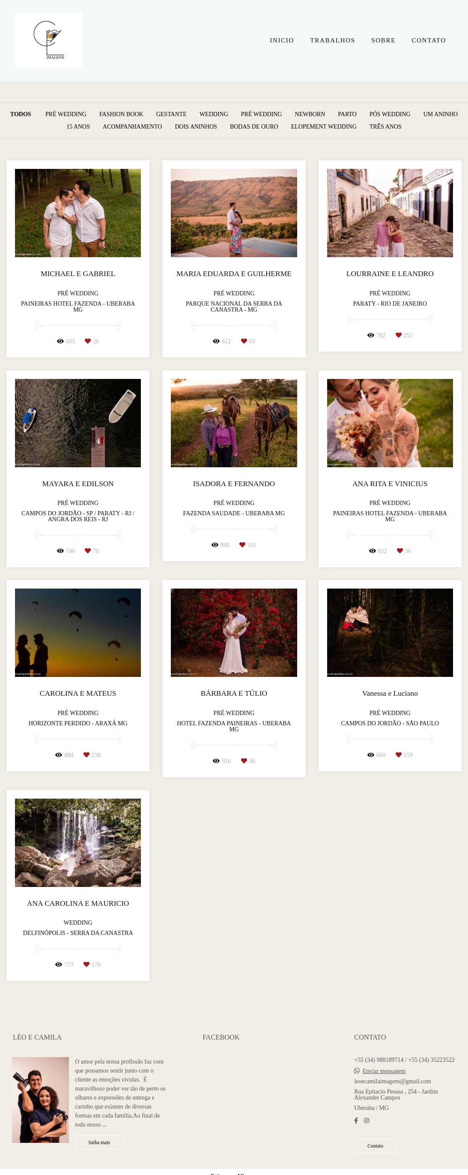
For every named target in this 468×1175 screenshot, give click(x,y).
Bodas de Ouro (254, 127)
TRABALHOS (332, 40)
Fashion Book (121, 114)
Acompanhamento (132, 127)
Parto (347, 114)
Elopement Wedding (324, 127)
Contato (375, 1146)
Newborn (310, 114)
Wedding (214, 114)
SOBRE (383, 40)
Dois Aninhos (196, 127)
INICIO (282, 40)
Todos (20, 114)
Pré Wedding (65, 114)
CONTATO (429, 40)
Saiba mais (99, 1142)
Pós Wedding (390, 114)
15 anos (78, 127)
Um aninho (440, 114)
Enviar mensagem (384, 1071)
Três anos (386, 127)
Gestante (171, 114)
